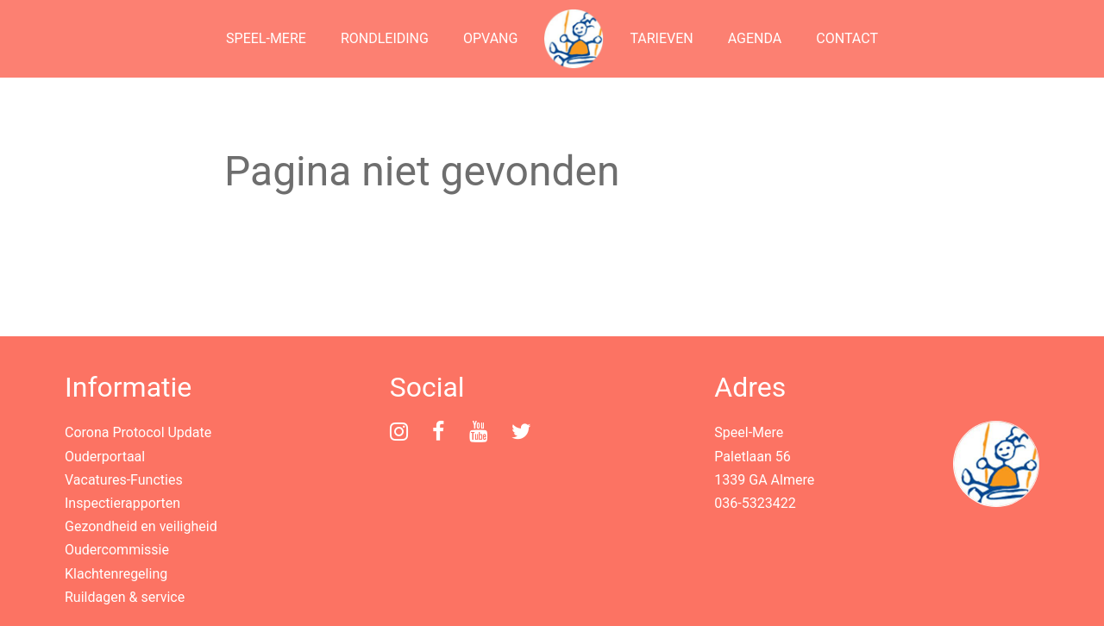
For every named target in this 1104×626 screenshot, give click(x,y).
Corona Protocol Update (138, 432)
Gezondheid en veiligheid (141, 526)
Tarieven (661, 38)
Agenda (755, 38)
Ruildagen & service (125, 597)
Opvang (490, 38)
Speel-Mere (266, 38)
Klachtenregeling (116, 574)
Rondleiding (385, 38)
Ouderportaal (105, 456)
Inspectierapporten (122, 503)
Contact (847, 38)
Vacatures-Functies (124, 480)
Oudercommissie (117, 549)
